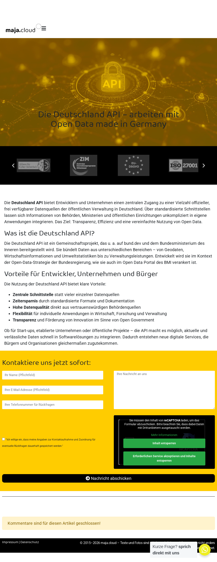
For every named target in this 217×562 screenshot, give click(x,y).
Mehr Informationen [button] (164, 435)
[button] (13, 165)
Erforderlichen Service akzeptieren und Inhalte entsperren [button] (164, 458)
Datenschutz (29, 542)
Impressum (10, 542)
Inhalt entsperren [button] (164, 443)
